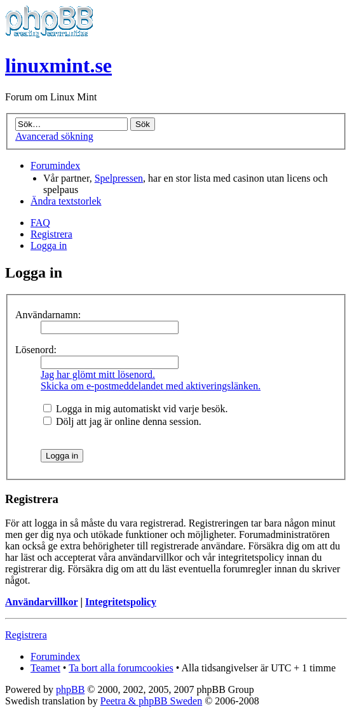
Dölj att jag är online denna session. (122, 421)
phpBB (70, 689)
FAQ (40, 222)
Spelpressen (119, 178)
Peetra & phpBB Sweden (151, 700)
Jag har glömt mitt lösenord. (98, 374)
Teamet (45, 667)
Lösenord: (36, 349)
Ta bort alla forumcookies (121, 667)
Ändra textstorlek (66, 201)
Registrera (51, 234)
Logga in (48, 245)
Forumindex (55, 165)
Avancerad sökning (54, 136)
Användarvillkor (41, 601)
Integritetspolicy (120, 601)
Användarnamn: (48, 314)
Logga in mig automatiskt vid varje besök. (135, 408)
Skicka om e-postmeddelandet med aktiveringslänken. (151, 385)
